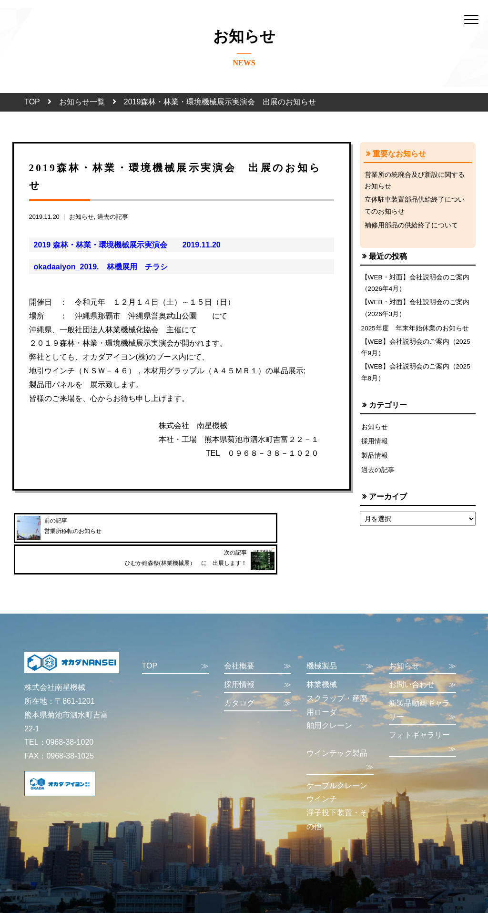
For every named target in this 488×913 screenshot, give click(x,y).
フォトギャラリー (422, 719)
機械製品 (340, 642)
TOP (32, 102)
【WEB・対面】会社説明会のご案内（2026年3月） (415, 313)
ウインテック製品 (340, 737)
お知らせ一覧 (82, 102)
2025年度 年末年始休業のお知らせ (415, 334)
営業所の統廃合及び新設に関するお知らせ (415, 181)
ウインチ (321, 774)
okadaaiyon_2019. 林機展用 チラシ (101, 267)
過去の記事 (112, 216)
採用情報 (374, 450)
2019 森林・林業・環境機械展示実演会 (104, 245)
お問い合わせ (422, 660)
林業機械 (321, 660)
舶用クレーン (329, 701)
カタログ (257, 679)
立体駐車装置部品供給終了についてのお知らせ (415, 207)
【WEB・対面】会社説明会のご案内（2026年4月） (415, 287)
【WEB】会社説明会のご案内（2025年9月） (416, 354)
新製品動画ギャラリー (422, 687)
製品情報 (374, 465)
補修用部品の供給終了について (411, 228)
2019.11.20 (198, 245)
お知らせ (81, 216)
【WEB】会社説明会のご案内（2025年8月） (416, 380)
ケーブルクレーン (336, 761)
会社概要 (257, 642)
